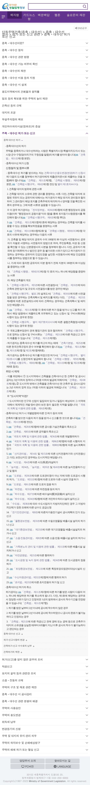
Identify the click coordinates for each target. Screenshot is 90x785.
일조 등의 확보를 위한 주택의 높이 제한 (45, 99)
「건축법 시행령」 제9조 (66, 180)
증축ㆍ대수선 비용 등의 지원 (45, 78)
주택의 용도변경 (45, 715)
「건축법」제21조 (18, 621)
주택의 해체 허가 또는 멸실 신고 (45, 750)
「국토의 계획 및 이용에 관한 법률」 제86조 (35, 441)
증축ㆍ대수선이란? (45, 43)
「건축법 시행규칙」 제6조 (29, 184)
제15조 (44, 453)
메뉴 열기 (3, 17)
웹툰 (57, 15)
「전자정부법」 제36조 (42, 210)
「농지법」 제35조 (39, 467)
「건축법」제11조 (54, 362)
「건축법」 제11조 (36, 180)
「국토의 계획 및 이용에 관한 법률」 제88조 (35, 445)
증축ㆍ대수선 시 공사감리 (45, 694)
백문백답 (44, 15)
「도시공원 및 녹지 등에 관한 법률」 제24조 (36, 560)
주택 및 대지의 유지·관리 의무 (45, 736)
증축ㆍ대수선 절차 (45, 50)
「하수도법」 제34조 (23, 498)
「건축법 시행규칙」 (74, 330)
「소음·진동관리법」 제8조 (27, 538)
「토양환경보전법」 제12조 (28, 568)
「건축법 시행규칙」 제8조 (20, 362)
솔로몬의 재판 (76, 15)
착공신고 (45, 667)
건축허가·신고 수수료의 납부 (19, 646)
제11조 (13, 350)
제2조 (28, 350)
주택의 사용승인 (45, 708)
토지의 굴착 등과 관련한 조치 (45, 673)
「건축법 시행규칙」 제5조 (23, 285)
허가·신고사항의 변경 (15, 640)
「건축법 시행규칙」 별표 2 (23, 293)
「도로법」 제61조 (21, 484)
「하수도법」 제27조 (23, 494)
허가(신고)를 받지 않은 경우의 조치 (45, 660)
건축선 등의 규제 (45, 106)
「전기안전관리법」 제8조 (24, 512)
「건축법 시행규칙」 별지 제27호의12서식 (32, 322)
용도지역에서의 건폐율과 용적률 (45, 92)
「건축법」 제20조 (21, 426)
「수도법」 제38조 (20, 503)
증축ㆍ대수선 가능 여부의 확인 (45, 64)
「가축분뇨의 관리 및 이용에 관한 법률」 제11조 (38, 546)
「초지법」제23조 (22, 582)
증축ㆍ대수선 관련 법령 (45, 57)
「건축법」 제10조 (68, 285)
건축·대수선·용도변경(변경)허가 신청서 (64, 173)
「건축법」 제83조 (21, 431)
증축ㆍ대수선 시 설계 (45, 85)
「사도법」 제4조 (20, 462)
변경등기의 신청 (45, 729)
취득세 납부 (45, 722)
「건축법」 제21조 (52, 334)
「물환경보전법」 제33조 (26, 521)
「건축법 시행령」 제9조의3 (62, 230)
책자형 (14, 15)
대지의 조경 (45, 113)
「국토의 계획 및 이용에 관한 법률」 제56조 (34, 436)
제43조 (56, 467)
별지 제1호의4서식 (67, 184)
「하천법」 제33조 (22, 489)
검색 (84, 6)
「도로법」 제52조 (24, 479)
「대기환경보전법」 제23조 (27, 529)
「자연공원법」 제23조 (25, 555)
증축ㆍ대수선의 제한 (45, 71)
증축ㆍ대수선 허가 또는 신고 (45, 133)
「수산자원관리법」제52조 (26, 577)
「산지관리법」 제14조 (24, 453)
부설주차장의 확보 (45, 119)
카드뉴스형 (29, 17)
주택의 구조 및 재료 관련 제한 (45, 687)
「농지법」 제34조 (18, 467)
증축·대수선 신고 (13, 634)
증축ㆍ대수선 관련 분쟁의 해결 (45, 701)
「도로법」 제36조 (21, 475)
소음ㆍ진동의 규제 (45, 680)
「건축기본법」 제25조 (71, 343)
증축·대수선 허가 (13, 141)
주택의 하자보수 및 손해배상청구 (45, 743)
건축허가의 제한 (13, 652)
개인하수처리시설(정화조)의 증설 (45, 126)
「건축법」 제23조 (75, 297)
